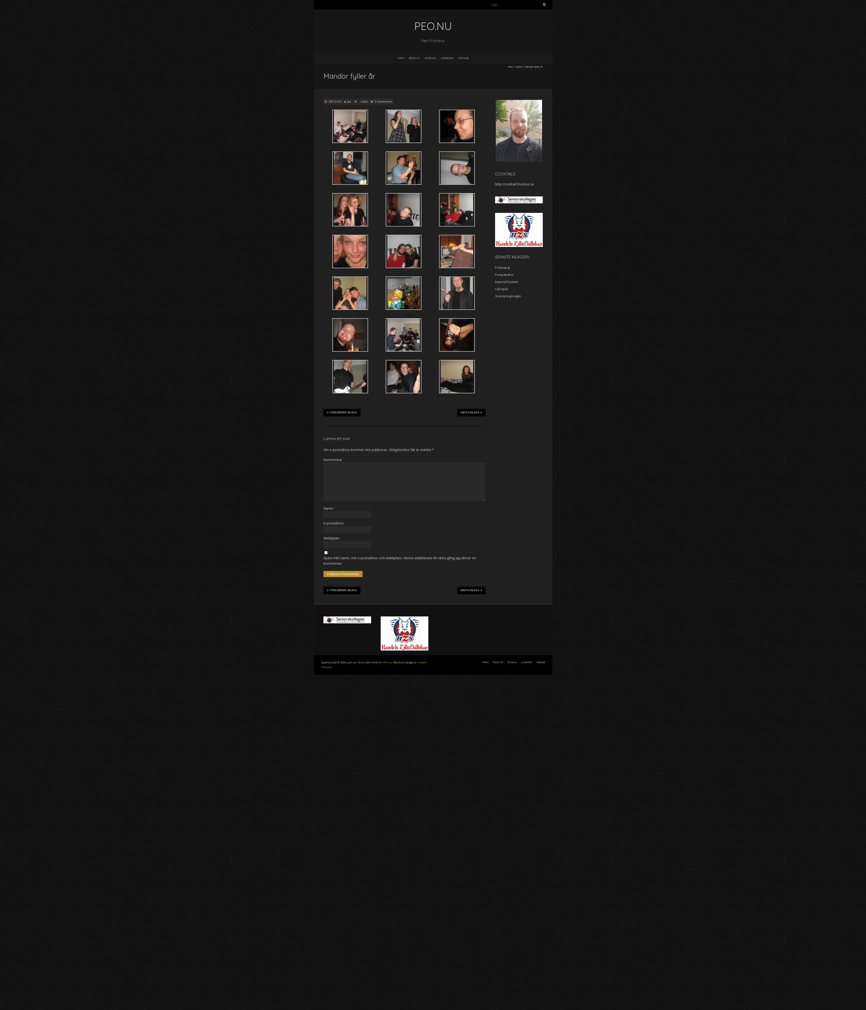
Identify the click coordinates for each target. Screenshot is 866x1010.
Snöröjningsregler (508, 296)
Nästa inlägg (471, 412)
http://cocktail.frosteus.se (514, 184)
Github (463, 58)
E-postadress (334, 523)
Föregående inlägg (342, 412)
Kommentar (334, 459)
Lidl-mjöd (501, 289)
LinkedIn (447, 58)
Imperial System (506, 282)
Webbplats (331, 538)
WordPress (385, 662)
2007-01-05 (335, 101)
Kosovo (430, 58)
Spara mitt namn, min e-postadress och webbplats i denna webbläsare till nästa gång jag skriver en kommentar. (399, 560)
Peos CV (414, 58)
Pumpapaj (502, 267)
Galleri (519, 66)
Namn (329, 508)
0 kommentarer (383, 101)
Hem (401, 58)
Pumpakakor (504, 274)
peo (349, 101)
